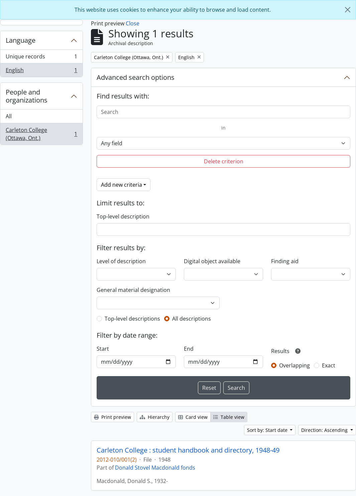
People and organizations (26, 96)
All (9, 116)
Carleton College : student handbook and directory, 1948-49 (188, 450)
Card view (193, 417)
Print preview (112, 417)
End (189, 348)
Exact (328, 365)
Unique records (41, 57)
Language (20, 40)
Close (132, 23)
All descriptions (191, 318)
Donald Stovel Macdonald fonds (155, 467)
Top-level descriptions (132, 318)
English (41, 71)
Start (103, 348)
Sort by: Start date (268, 430)
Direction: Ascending (325, 430)
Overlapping (294, 365)
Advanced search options (135, 77)
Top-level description (123, 216)
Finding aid (285, 261)
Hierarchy (154, 417)
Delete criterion (223, 161)
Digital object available (212, 261)
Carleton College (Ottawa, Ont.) (41, 134)
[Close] (348, 9)
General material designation (133, 290)
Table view (228, 417)
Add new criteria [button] (121, 184)
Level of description (121, 261)
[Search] (223, 112)
